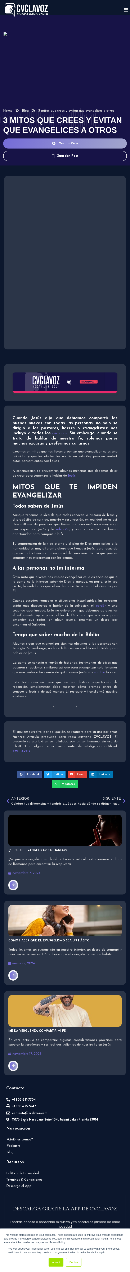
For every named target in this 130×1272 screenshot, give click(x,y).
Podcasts (13, 1146)
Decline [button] (74, 1262)
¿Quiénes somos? (20, 1139)
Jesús (72, 475)
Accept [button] (56, 1262)
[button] (29, 774)
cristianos (59, 433)
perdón (101, 606)
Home (7, 110)
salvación (63, 529)
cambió (99, 672)
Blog (25, 110)
